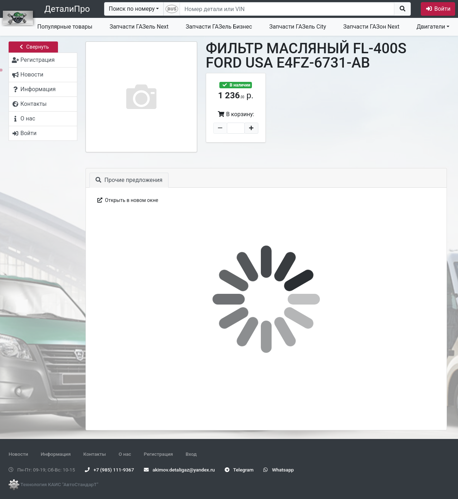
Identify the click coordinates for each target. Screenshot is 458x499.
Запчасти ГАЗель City (297, 26)
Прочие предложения (129, 180)
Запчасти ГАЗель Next (139, 26)
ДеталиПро (67, 9)
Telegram (239, 470)
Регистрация (158, 454)
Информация (56, 454)
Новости (18, 454)
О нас (124, 454)
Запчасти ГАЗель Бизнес (219, 26)
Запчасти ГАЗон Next (371, 26)
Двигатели (430, 26)
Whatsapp (278, 470)
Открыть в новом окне (127, 200)
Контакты (94, 454)
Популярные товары (64, 26)
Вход (191, 454)
